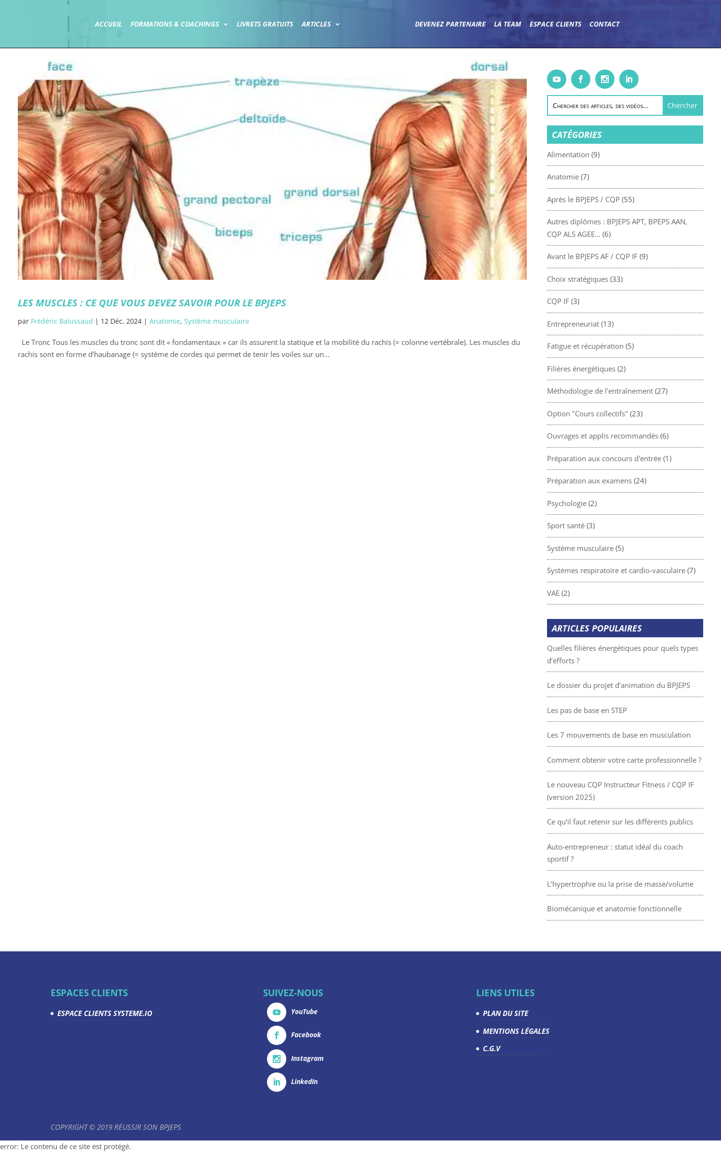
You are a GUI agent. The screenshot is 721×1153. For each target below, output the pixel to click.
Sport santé (598, 525)
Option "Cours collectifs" (620, 413)
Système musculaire (216, 321)
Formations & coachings (175, 24)
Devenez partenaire (449, 24)
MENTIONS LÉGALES (516, 1031)
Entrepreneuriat (606, 324)
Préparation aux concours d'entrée (637, 458)
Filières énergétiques (614, 368)
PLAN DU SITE (505, 1013)
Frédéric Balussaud (62, 321)
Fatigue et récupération (618, 346)
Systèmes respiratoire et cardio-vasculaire (649, 570)
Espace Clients (555, 24)
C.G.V (491, 1048)
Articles (316, 24)
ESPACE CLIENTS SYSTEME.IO (104, 1013)
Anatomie (164, 321)
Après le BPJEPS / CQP (616, 199)
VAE (586, 593)
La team (507, 24)
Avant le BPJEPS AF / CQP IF (625, 256)
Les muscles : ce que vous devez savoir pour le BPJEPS (152, 302)
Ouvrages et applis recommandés (635, 435)
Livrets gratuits (265, 24)
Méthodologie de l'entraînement (633, 391)
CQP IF (591, 301)
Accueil (108, 24)
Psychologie (599, 503)
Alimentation (601, 154)
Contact (604, 24)
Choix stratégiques (610, 279)
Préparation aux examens (622, 480)
